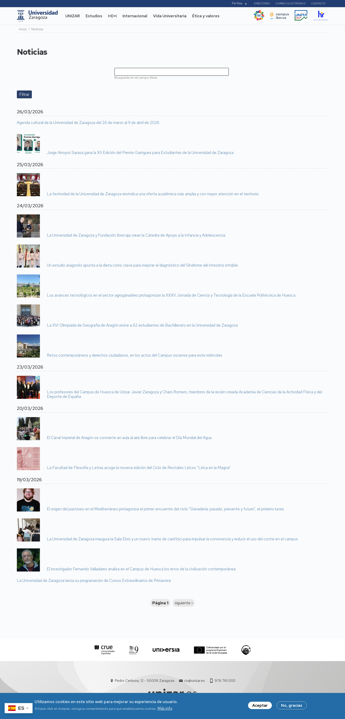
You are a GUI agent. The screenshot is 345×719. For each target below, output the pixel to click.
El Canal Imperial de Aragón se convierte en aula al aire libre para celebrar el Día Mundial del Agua (129, 438)
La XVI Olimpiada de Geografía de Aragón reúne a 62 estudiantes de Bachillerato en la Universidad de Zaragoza (142, 325)
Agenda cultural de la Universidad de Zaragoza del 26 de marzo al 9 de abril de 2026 (88, 122)
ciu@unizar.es (194, 680)
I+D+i (112, 15)
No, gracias (291, 706)
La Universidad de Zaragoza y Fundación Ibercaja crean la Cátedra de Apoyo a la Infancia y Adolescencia (136, 235)
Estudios (94, 15)
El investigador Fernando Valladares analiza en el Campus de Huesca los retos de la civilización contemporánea (141, 569)
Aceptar (260, 706)
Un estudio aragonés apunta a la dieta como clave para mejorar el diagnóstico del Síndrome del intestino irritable (142, 265)
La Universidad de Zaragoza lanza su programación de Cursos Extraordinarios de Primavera (94, 580)
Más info (164, 709)
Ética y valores (205, 15)
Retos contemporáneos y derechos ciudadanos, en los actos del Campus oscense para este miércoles (134, 355)
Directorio (262, 3)
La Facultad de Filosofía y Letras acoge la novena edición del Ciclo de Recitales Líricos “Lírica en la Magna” (139, 468)
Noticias (37, 29)
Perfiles (237, 3)
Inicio (23, 29)
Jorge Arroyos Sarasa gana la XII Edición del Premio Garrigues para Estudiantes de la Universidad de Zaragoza (140, 152)
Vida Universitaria (169, 15)
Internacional (135, 15)
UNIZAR (72, 15)
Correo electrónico (291, 3)
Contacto (318, 3)
